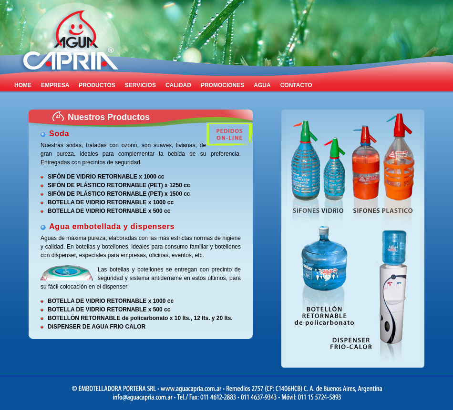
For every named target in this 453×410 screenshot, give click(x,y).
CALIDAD (178, 85)
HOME (22, 85)
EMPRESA (55, 85)
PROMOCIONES (222, 85)
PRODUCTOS (97, 85)
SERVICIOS (140, 85)
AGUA (262, 85)
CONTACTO (296, 85)
